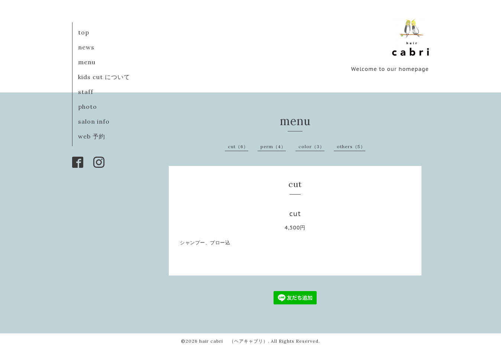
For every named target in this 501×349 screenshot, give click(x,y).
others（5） (351, 146)
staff (85, 91)
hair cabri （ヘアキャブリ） (233, 341)
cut (295, 213)
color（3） (311, 146)
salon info (94, 121)
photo (87, 106)
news (86, 47)
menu (87, 62)
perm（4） (273, 146)
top (83, 32)
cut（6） (238, 146)
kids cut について (104, 77)
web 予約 (91, 136)
